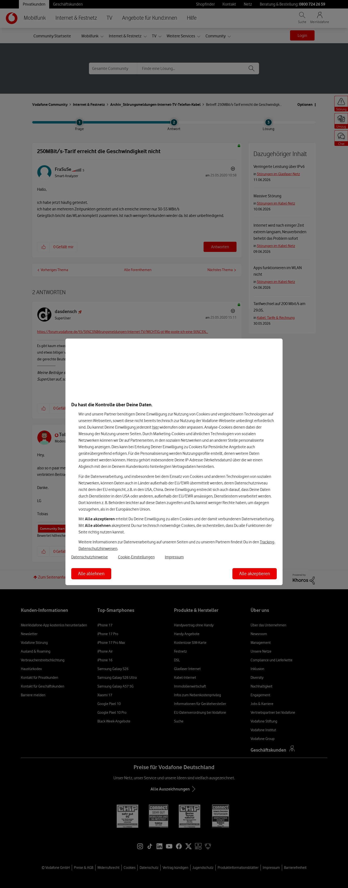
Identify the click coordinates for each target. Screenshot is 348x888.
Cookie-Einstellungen (136, 557)
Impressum (174, 557)
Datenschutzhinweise (89, 557)
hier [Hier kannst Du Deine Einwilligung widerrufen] (155, 427)
